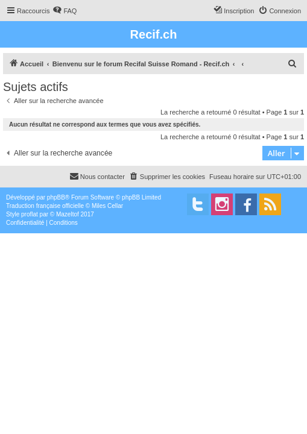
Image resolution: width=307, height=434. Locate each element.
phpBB (56, 197)
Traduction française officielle (45, 206)
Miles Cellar (107, 206)
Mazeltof (67, 214)
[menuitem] (64, 11)
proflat (29, 214)
